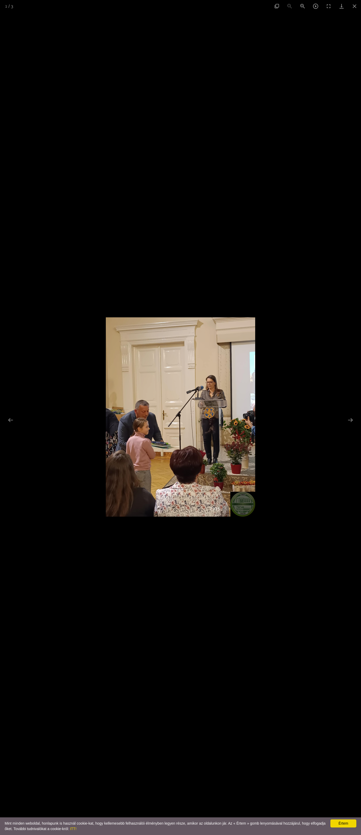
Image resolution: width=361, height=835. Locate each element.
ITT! (73, 829)
